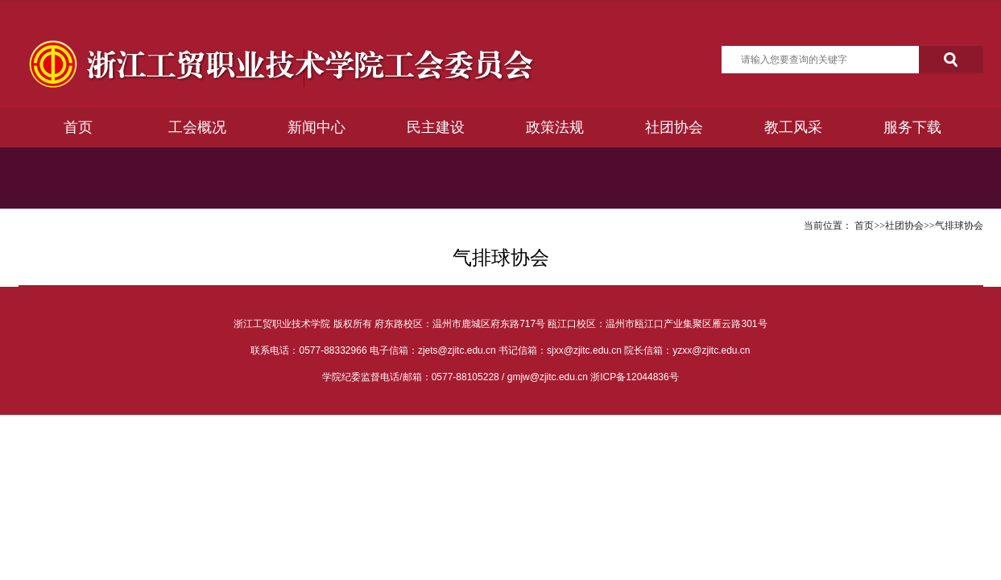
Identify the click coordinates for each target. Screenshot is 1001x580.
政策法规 (555, 127)
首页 (78, 127)
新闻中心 (316, 127)
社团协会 (674, 127)
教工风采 (793, 127)
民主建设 (436, 127)
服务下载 (912, 127)
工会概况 (197, 127)
